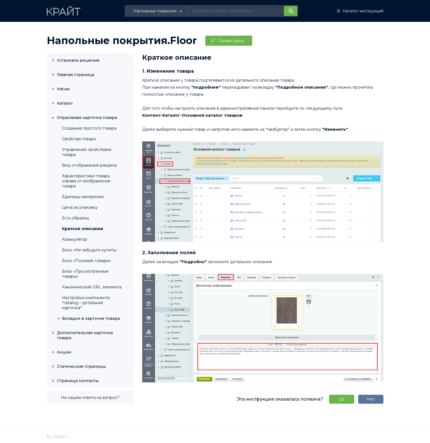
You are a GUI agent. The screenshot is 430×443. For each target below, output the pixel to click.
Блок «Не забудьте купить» (89, 250)
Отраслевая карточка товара (87, 117)
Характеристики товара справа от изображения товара (86, 181)
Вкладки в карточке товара (91, 318)
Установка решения (78, 60)
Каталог (65, 103)
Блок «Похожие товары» (86, 260)
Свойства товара (79, 138)
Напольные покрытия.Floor (122, 40)
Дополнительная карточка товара (85, 335)
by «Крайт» (58, 436)
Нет (371, 399)
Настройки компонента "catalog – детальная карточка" (86, 302)
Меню (63, 88)
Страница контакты (77, 380)
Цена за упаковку (80, 207)
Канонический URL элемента (91, 287)
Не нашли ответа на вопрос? (90, 397)
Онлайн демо (231, 40)
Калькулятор (74, 239)
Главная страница (75, 74)
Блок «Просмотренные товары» (85, 274)
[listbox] (158, 11)
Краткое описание (82, 228)
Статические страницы (81, 366)
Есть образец (75, 218)
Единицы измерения (83, 196)
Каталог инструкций (363, 10)
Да (341, 399)
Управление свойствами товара (86, 152)
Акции (64, 352)
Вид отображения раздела (89, 165)
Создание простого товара (89, 128)
